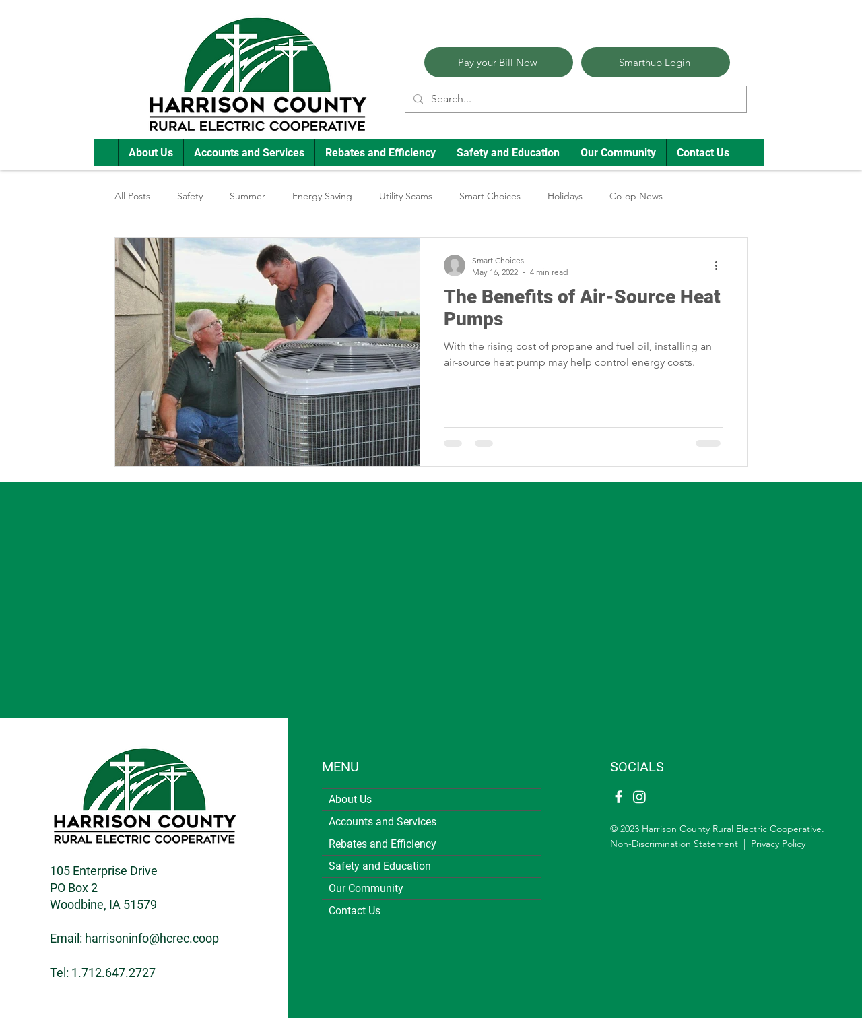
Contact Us (354, 910)
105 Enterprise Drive (104, 871)
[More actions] (720, 265)
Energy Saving (322, 196)
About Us (350, 799)
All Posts (132, 196)
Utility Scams (405, 196)
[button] (150, 152)
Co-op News (636, 196)
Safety (190, 196)
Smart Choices (490, 196)
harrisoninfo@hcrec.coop (152, 938)
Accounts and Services (382, 821)
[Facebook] (618, 796)
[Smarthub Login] (655, 62)
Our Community (366, 888)
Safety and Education (380, 866)
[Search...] (574, 99)
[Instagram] (639, 796)
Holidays (565, 196)
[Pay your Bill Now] (498, 62)
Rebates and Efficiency (382, 843)
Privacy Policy (778, 843)
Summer (247, 196)
